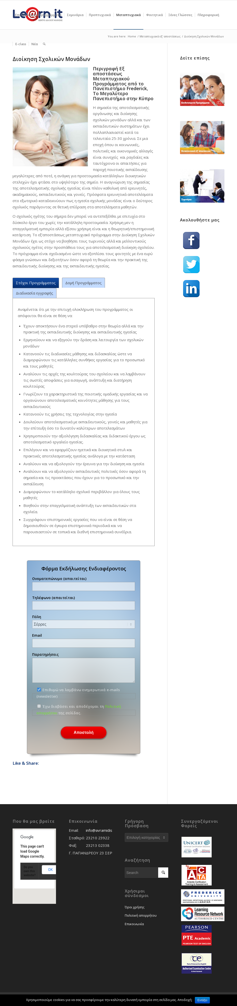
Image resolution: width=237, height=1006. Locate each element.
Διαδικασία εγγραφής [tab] (34, 292)
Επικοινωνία (134, 924)
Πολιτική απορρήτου (141, 915)
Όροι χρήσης (134, 907)
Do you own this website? (30, 871)
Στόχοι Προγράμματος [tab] (36, 282)
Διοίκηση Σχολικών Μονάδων (51, 59)
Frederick (137, 88)
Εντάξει (202, 1000)
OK (50, 870)
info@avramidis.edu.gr (105, 830)
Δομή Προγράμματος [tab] (83, 282)
